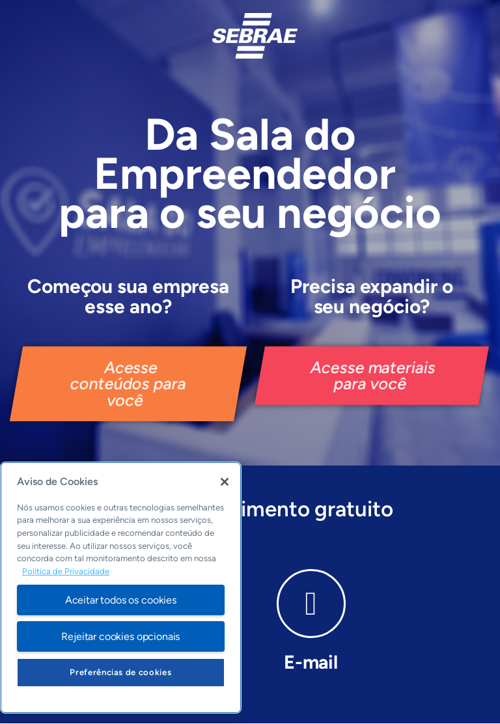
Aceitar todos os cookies (120, 600)
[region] (121, 588)
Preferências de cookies (120, 672)
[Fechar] (224, 481)
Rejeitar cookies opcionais (120, 636)
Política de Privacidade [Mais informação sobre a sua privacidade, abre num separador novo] (65, 571)
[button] (128, 383)
